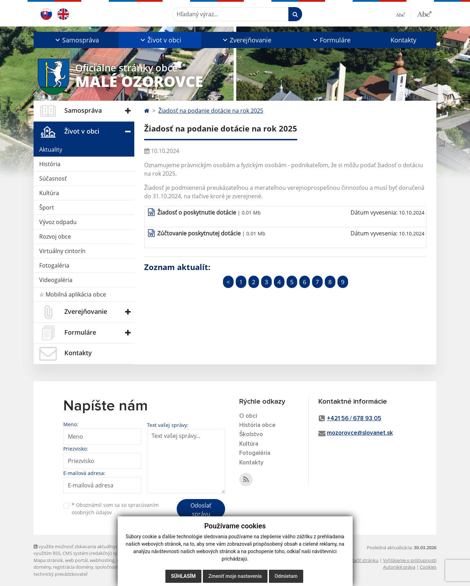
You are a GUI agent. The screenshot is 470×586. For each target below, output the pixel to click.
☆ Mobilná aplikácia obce (72, 294)
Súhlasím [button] (183, 576)
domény (42, 567)
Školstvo (251, 435)
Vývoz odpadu (58, 222)
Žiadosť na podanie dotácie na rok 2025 (210, 111)
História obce (257, 425)
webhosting (102, 560)
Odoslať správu (200, 510)
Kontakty (403, 40)
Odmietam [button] (286, 576)
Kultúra (49, 193)
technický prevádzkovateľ (60, 574)
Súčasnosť (53, 178)
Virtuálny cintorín (62, 251)
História (49, 164)
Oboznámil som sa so (115, 509)
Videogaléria (55, 280)
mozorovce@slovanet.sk (360, 433)
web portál (76, 560)
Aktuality (50, 149)
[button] (76, 40)
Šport (46, 207)
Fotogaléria (54, 265)
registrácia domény (73, 567)
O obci (248, 416)
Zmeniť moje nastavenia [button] (235, 576)
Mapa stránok (48, 560)
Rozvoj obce (55, 236)
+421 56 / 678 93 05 (354, 419)
